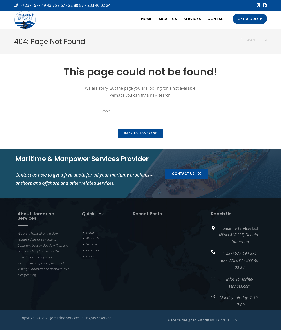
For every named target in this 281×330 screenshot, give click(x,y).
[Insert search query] (140, 111)
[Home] (241, 40)
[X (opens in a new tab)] (258, 5)
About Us (92, 238)
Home (90, 232)
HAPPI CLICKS (226, 320)
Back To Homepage (140, 133)
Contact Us (94, 250)
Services (91, 244)
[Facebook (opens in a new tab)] (264, 5)
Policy (90, 256)
